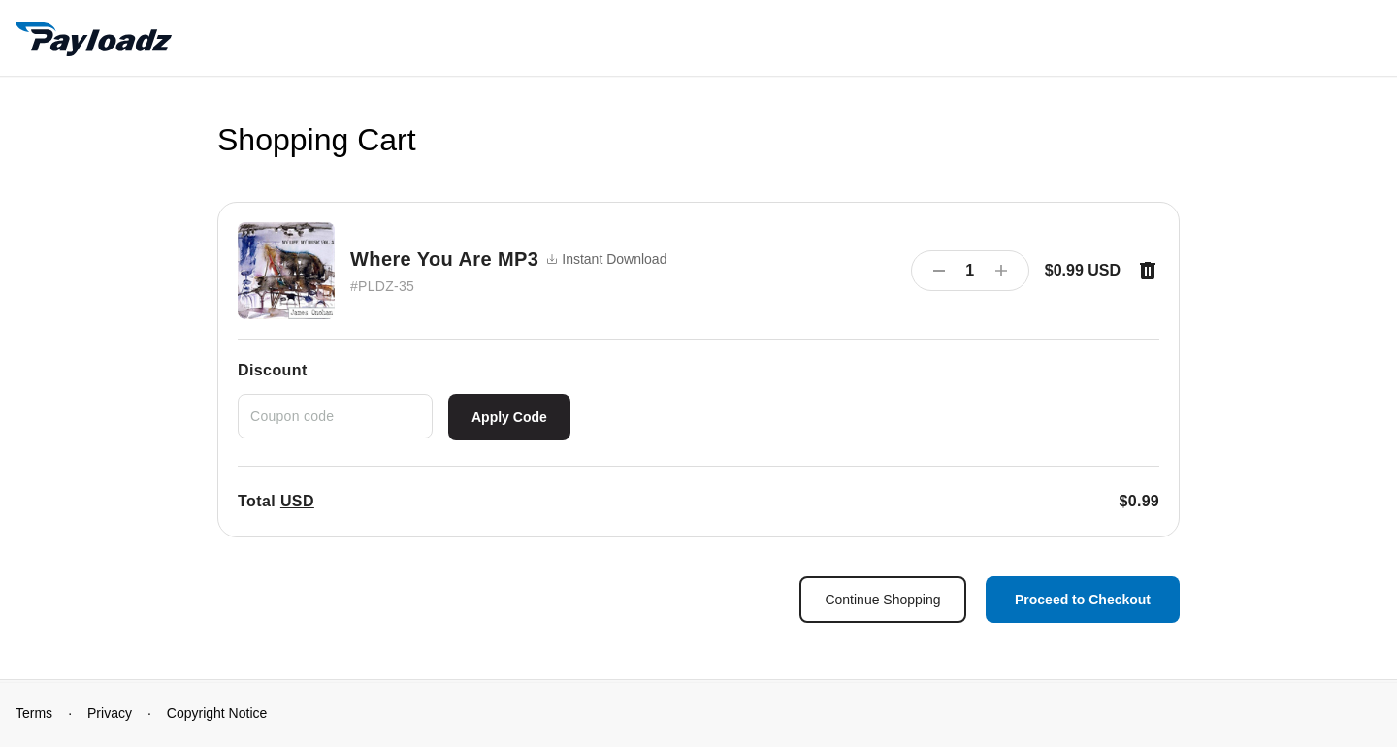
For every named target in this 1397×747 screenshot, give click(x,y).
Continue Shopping (882, 599)
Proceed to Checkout (1083, 599)
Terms (34, 713)
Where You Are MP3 (444, 259)
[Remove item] (1147, 270)
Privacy (109, 713)
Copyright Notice (217, 713)
